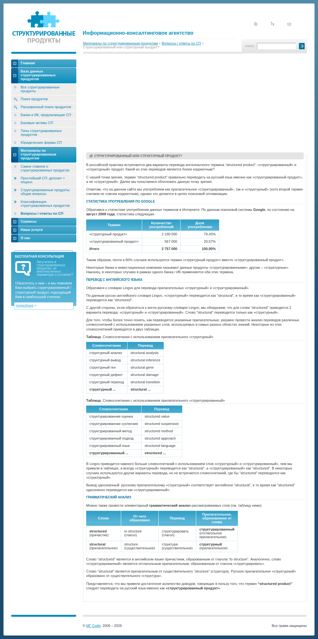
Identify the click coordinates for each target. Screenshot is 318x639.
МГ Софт (93, 626)
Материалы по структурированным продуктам (120, 43)
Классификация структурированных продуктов (45, 203)
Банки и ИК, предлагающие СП (46, 115)
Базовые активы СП (37, 123)
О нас (26, 238)
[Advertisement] (195, 104)
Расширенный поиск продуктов (46, 107)
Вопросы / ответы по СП (181, 43)
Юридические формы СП (41, 142)
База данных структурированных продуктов (38, 75)
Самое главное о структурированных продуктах (45, 168)
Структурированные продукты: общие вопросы (45, 192)
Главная (28, 63)
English (280, 13)
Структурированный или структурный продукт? (136, 156)
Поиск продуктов (34, 99)
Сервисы (29, 221)
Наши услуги (32, 230)
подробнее (24, 305)
